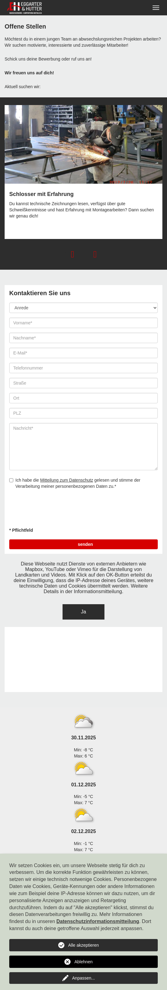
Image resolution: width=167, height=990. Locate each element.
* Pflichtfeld (21, 530)
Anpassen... (83, 978)
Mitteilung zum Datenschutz (66, 480)
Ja (83, 611)
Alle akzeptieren (83, 945)
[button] (72, 254)
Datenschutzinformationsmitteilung (97, 921)
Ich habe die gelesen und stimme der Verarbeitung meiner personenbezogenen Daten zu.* (74, 483)
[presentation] (56, 510)
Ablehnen (83, 961)
